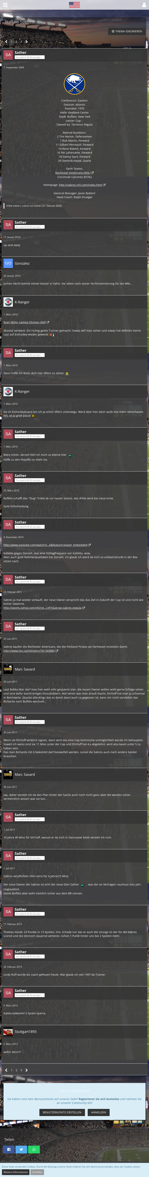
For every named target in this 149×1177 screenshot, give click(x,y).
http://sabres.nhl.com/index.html (80, 185)
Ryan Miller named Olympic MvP (24, 322)
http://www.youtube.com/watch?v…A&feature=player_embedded (45, 545)
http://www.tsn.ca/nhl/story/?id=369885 (29, 651)
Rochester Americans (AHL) (72, 172)
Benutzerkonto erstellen (62, 1112)
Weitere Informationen (15, 1172)
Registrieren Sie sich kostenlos (99, 1099)
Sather (37, 205)
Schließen (37, 1172)
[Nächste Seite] (26, 41)
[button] (5, 5)
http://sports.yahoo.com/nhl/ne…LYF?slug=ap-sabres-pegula (42, 608)
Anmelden (98, 1112)
